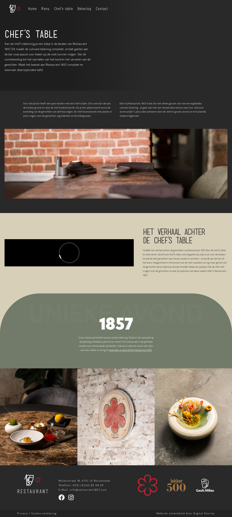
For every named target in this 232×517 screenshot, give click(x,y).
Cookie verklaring (44, 513)
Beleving (84, 8)
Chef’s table (63, 8)
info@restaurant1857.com (88, 489)
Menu (45, 8)
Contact (102, 8)
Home (32, 8)
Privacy (22, 513)
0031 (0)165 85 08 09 (88, 485)
